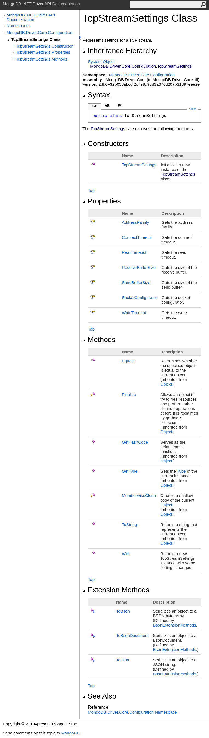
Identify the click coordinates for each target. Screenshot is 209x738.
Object (166, 384)
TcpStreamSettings (139, 164)
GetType (130, 471)
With (126, 553)
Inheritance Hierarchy (119, 51)
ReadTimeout (134, 252)
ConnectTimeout (137, 237)
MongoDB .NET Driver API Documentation (31, 17)
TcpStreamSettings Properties (43, 52)
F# (120, 106)
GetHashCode (135, 442)
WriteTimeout (134, 312)
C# (94, 106)
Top (91, 190)
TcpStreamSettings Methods (41, 59)
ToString (129, 524)
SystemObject (101, 61)
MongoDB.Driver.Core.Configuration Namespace (132, 712)
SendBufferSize (136, 282)
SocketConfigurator (139, 297)
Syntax (96, 95)
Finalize (129, 394)
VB (107, 106)
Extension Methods (116, 590)
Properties (101, 201)
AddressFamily (135, 222)
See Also (99, 696)
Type (181, 471)
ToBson (123, 611)
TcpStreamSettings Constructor (44, 46)
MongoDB (70, 733)
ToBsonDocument (132, 635)
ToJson (122, 659)
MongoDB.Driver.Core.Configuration (39, 32)
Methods (99, 339)
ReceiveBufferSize (139, 267)
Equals (128, 360)
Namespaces (19, 25)
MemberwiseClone (139, 495)
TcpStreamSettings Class (36, 39)
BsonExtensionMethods (174, 625)
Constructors (105, 143)
